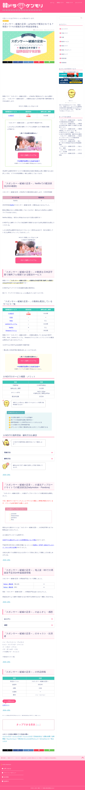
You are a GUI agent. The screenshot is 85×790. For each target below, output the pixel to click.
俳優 (62, 37)
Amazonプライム (11, 330)
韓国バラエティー (66, 50)
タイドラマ (78, 2)
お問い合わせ (7, 768)
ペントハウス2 (17, 736)
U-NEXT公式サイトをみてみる (28, 161)
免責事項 (6, 781)
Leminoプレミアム (11, 324)
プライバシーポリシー (10, 772)
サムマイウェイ (12, 738)
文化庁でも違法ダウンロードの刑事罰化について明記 (19, 540)
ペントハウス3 (27, 736)
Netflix (11, 327)
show (38, 725)
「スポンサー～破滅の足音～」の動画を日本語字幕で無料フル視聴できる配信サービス (70, 125)
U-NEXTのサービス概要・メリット (69, 132)
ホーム (52, 2)
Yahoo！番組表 (8, 584)
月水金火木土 (37, 736)
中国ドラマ (69, 2)
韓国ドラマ (60, 2)
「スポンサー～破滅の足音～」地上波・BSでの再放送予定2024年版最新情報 (70, 142)
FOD (11, 317)
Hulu (11, 320)
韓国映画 (63, 62)
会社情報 (6, 777)
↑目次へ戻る (6, 474)
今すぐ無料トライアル (28, 155)
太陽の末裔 (46, 736)
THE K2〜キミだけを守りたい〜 (28, 738)
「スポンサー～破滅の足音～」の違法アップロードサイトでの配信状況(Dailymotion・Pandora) (70, 137)
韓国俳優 (63, 58)
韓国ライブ (64, 54)
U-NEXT (11, 115)
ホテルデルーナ (45, 738)
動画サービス (65, 41)
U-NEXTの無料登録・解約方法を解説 (70, 134)
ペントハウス (7, 736)
